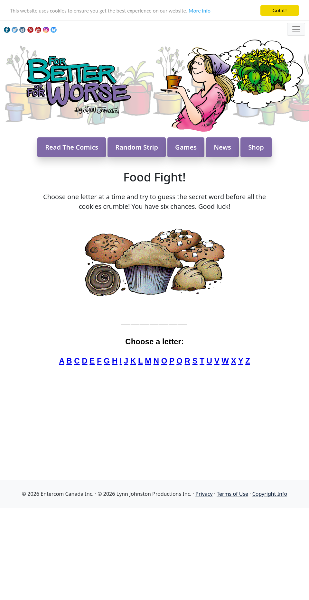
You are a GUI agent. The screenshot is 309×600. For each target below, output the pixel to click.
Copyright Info (269, 493)
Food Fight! (154, 177)
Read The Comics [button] (71, 147)
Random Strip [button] (136, 147)
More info (200, 10)
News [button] (222, 147)
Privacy (203, 493)
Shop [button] (256, 147)
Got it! (280, 10)
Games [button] (186, 147)
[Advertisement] (154, 553)
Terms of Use (232, 493)
